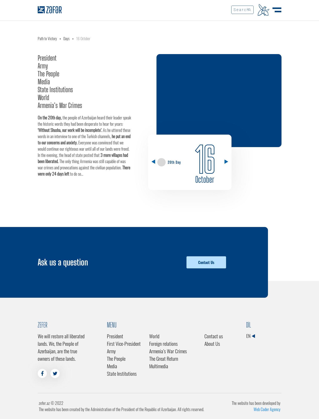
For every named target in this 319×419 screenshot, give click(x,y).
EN (250, 335)
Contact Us (206, 262)
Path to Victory (47, 38)
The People (48, 74)
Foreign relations (163, 343)
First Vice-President (124, 343)
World (43, 98)
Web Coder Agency (267, 409)
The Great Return (163, 358)
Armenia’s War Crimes (60, 105)
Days (66, 38)
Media (44, 82)
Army (43, 66)
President (47, 58)
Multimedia (158, 366)
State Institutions (55, 90)
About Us (212, 343)
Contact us (213, 336)
